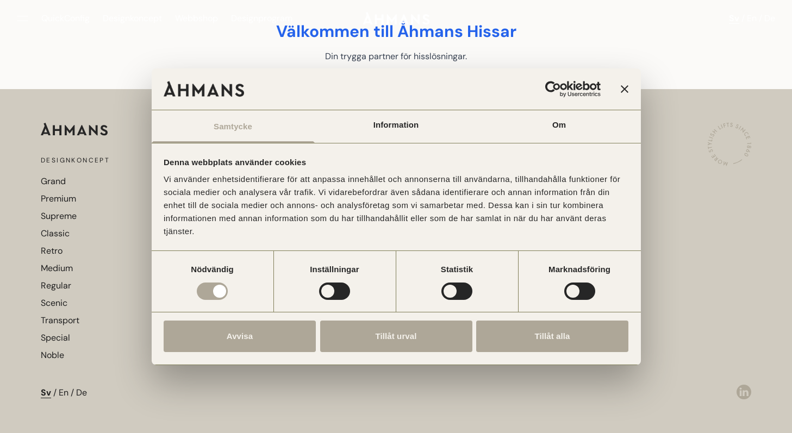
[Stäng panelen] (624, 89)
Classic (55, 233)
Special (55, 337)
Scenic (54, 303)
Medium (57, 268)
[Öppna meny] (22, 18)
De (769, 18)
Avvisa (240, 336)
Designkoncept (132, 18)
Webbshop (196, 18)
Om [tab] (559, 124)
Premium (58, 198)
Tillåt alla (552, 336)
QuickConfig (65, 18)
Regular (56, 285)
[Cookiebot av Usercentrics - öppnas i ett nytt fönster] (553, 89)
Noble (52, 355)
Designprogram (261, 18)
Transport (60, 320)
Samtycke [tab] (233, 126)
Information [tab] (396, 124)
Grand (53, 181)
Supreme (59, 216)
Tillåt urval (396, 336)
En (752, 18)
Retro (52, 250)
